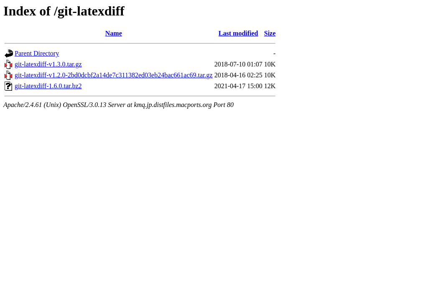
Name (113, 33)
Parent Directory (37, 53)
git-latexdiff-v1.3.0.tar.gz (48, 64)
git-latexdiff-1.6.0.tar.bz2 (48, 85)
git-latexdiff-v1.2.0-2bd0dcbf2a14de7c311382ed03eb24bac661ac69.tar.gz (114, 75)
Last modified (238, 33)
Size (270, 33)
